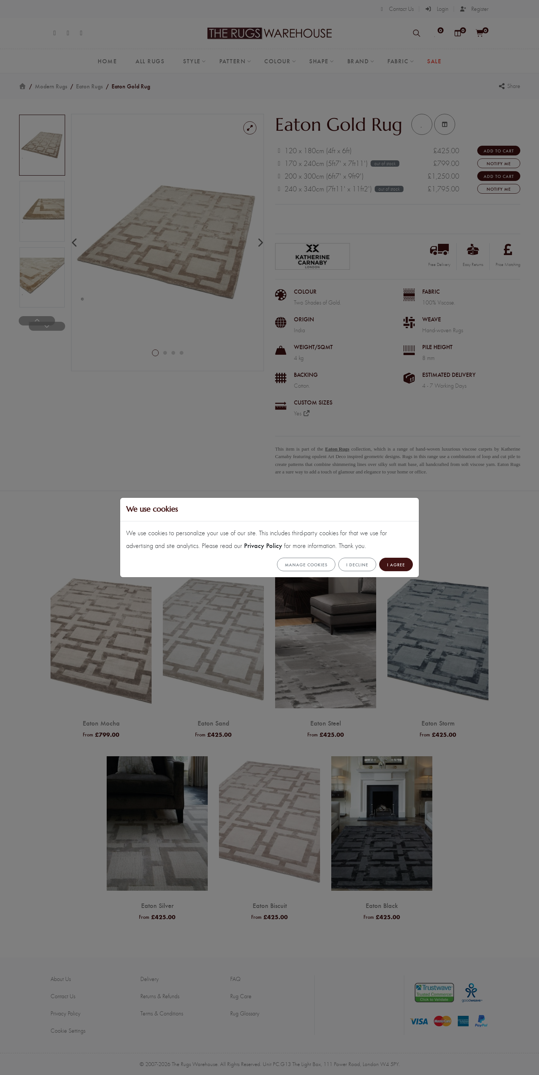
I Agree (396, 564)
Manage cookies (306, 564)
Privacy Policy (263, 545)
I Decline (357, 564)
